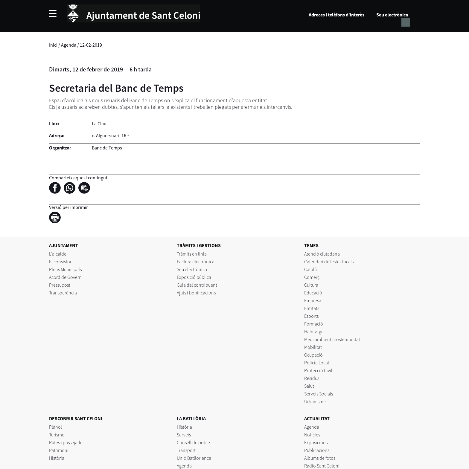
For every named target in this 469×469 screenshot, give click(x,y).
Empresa (312, 300)
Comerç (311, 277)
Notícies (312, 435)
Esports (311, 316)
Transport (186, 450)
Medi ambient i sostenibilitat (332, 339)
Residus (311, 378)
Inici (53, 45)
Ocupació (313, 355)
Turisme (56, 435)
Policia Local (316, 363)
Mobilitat (313, 347)
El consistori (61, 262)
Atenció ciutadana (322, 254)
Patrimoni (58, 450)
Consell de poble (193, 442)
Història (56, 458)
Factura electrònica (195, 262)
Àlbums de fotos (319, 458)
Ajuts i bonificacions (196, 293)
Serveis (184, 435)
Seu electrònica (392, 15)
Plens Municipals (65, 269)
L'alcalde (57, 254)
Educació (313, 293)
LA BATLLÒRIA (191, 418)
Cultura (311, 285)
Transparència (63, 293)
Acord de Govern (65, 277)
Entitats (311, 308)
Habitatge (314, 331)
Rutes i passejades (66, 442)
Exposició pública (194, 277)
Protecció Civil (318, 370)
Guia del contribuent (197, 285)
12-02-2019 (91, 45)
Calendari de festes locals (329, 262)
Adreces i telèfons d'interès (336, 15)
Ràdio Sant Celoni (321, 466)
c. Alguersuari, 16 (109, 135)
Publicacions (316, 450)
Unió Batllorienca (194, 458)
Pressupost (59, 285)
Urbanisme (315, 401)
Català (310, 269)
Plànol (55, 427)
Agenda (68, 45)
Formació (313, 324)
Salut (309, 386)
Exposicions (316, 442)
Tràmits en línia (192, 254)
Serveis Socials (318, 394)
